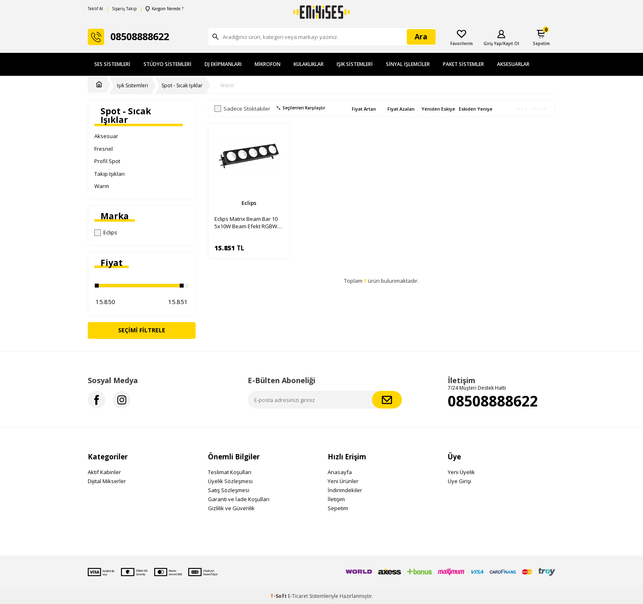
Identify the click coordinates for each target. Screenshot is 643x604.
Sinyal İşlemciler (408, 64)
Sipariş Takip (124, 8)
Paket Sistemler (463, 64)
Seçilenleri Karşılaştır (300, 108)
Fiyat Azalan (401, 109)
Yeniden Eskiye (438, 109)
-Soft (279, 596)
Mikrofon (267, 64)
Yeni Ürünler (343, 481)
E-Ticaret (298, 596)
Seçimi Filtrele (141, 330)
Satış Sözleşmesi (228, 490)
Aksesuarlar (513, 64)
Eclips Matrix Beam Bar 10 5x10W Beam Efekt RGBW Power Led (246, 222)
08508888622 (493, 401)
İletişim (336, 499)
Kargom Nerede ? (164, 8)
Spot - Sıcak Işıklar (182, 85)
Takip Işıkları (109, 173)
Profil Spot (107, 161)
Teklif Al (95, 8)
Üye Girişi (459, 481)
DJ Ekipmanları (223, 64)
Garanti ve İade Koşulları (238, 499)
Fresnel (103, 148)
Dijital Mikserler (107, 481)
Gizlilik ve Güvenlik (231, 508)
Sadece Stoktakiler (242, 108)
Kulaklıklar (309, 64)
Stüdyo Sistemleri (168, 64)
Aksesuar (106, 136)
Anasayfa (340, 472)
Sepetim (338, 508)
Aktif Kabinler (104, 472)
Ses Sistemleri (112, 64)
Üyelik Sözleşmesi (230, 481)
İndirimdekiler (345, 490)
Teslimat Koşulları (229, 472)
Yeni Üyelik (461, 472)
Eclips (105, 232)
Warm (227, 85)
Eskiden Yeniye (476, 109)
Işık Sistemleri (355, 64)
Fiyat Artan (364, 109)
